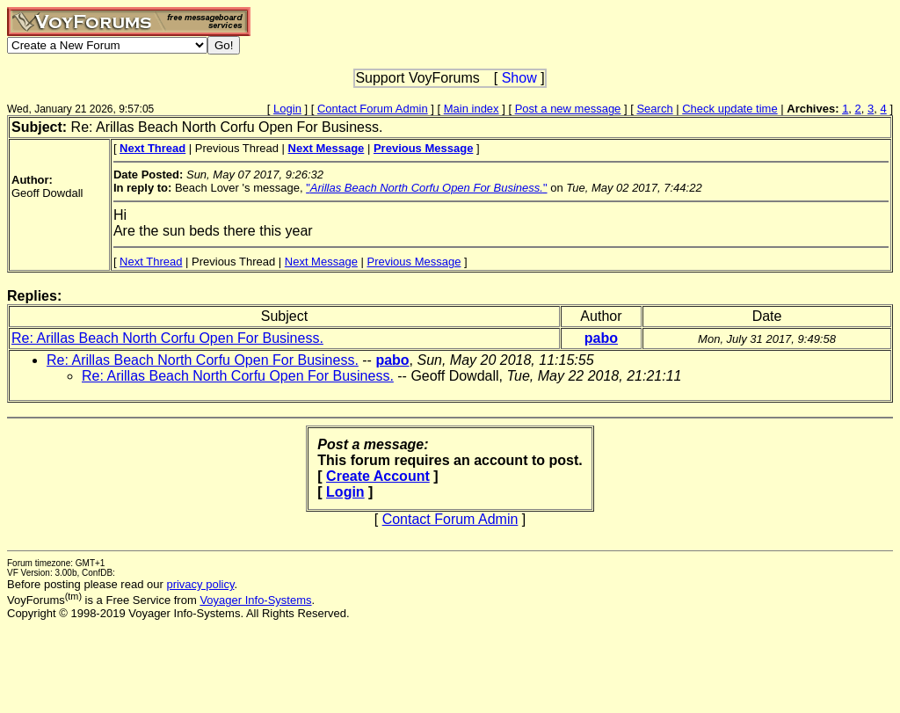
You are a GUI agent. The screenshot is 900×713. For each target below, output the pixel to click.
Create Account (378, 476)
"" (426, 187)
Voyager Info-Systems (255, 600)
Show (519, 77)
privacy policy (200, 584)
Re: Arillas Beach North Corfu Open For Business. (167, 338)
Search (654, 108)
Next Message (321, 261)
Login (287, 108)
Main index (471, 108)
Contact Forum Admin (372, 108)
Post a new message (568, 108)
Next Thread (151, 261)
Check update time (729, 108)
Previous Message (414, 261)
